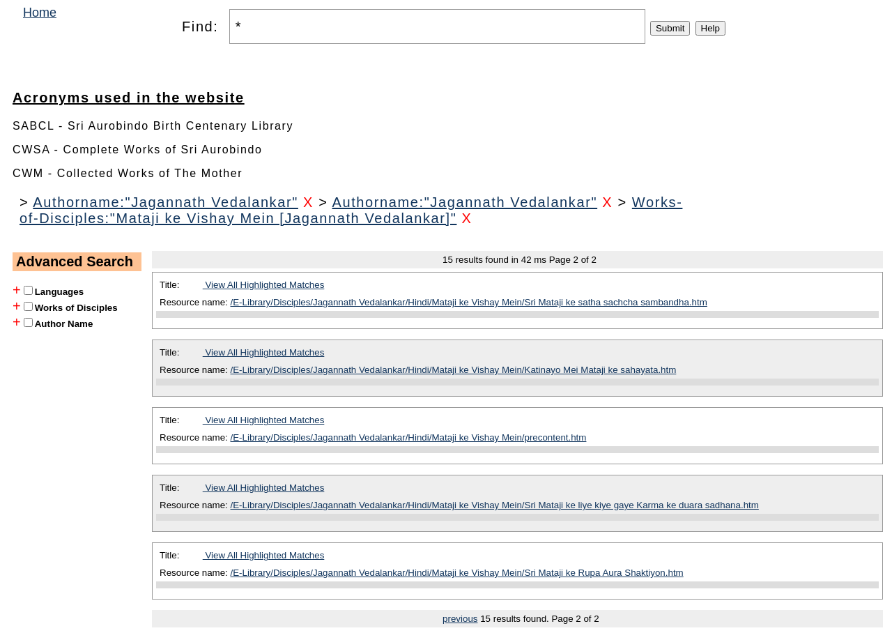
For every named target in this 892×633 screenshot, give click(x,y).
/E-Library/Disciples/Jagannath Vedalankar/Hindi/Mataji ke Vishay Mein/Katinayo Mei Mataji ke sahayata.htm (454, 370)
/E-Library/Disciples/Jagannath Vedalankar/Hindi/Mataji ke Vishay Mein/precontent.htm (409, 437)
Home (39, 13)
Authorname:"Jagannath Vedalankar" (165, 202)
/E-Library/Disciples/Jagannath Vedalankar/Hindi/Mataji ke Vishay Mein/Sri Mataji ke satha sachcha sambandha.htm (469, 302)
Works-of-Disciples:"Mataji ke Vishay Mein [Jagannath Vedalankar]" (351, 210)
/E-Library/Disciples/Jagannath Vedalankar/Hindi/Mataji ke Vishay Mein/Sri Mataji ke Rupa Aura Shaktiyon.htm (457, 572)
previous (460, 618)
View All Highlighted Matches (264, 285)
